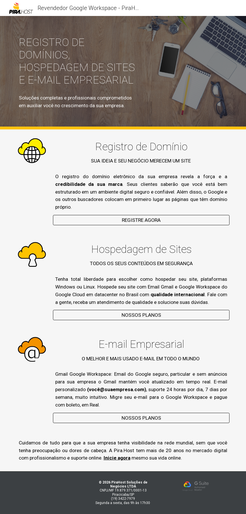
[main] (78, 61)
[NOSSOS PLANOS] (141, 315)
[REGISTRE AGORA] (141, 220)
